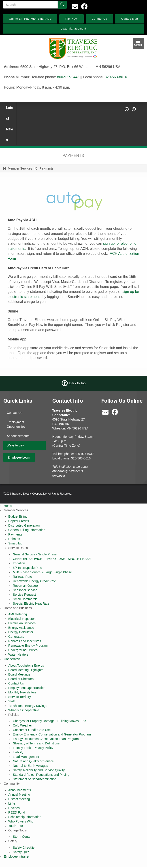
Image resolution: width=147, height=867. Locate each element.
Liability (18, 752)
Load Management (26, 757)
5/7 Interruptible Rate (27, 568)
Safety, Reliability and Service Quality (39, 770)
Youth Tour (15, 826)
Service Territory (19, 697)
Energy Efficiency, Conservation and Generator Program (52, 734)
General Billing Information (26, 530)
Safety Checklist (24, 847)
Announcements (18, 436)
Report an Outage (25, 585)
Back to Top (77, 383)
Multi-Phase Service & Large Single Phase (42, 572)
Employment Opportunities (16, 424)
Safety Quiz (21, 852)
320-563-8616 (116, 77)
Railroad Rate (22, 576)
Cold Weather (22, 725)
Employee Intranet (16, 856)
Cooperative (12, 659)
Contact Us (14, 412)
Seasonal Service (25, 590)
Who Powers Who (20, 821)
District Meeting (19, 799)
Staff (11, 701)
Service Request (24, 594)
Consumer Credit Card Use (32, 730)
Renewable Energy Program (28, 645)
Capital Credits (18, 521)
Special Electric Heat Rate (31, 603)
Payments (15, 534)
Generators (16, 636)
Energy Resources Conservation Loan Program (46, 739)
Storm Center (22, 836)
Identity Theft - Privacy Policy (33, 748)
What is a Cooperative (23, 710)
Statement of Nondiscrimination (34, 779)
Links (12, 803)
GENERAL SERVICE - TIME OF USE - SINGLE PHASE (52, 559)
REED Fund (16, 812)
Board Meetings (19, 674)
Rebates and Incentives (24, 641)
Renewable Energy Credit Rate (34, 581)
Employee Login (19, 457)
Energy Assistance (21, 627)
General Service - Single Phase (34, 554)
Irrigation (19, 563)
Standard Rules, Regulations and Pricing (41, 774)
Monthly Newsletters (22, 692)
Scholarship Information (24, 817)
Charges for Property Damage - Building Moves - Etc (49, 721)
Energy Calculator (20, 632)
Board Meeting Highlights (25, 670)
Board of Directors (21, 679)
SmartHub (15, 543)
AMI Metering (17, 614)
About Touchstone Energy (26, 665)
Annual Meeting (19, 794)
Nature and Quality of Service (33, 761)
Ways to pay (15, 445)
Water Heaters (18, 654)
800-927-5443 (68, 77)
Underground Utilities (23, 650)
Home (8, 506)
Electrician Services (22, 623)
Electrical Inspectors (22, 618)
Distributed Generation (24, 525)
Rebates (14, 539)
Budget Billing (18, 516)
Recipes (14, 808)
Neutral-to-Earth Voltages (30, 765)
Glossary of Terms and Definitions (36, 743)
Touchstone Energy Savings (27, 706)
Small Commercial (25, 599)
